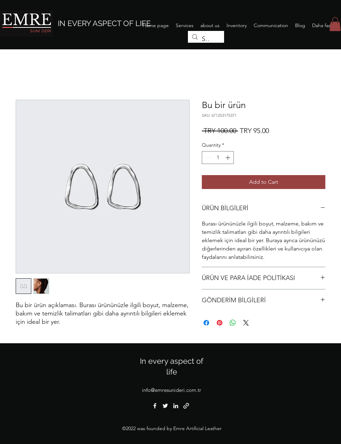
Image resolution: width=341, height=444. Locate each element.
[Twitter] (165, 405)
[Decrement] (207, 157)
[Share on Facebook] (206, 323)
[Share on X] (246, 323)
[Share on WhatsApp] (233, 323)
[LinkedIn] (175, 405)
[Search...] (205, 39)
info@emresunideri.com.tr (171, 390)
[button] (335, 24)
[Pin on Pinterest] (219, 323)
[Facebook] (154, 405)
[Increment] (228, 157)
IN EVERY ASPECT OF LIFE (104, 23)
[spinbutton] (218, 157)
